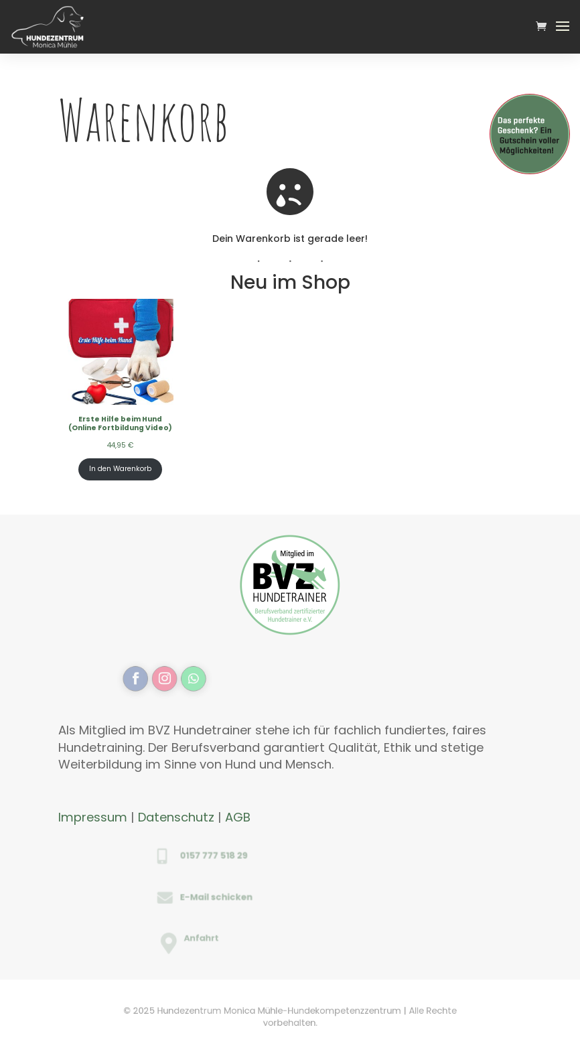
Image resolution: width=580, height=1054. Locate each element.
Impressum (92, 817)
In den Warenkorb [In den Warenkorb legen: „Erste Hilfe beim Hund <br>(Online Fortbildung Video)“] (120, 469)
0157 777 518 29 (226, 855)
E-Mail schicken (228, 897)
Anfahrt (221, 939)
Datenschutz (176, 817)
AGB (237, 817)
